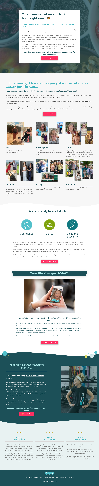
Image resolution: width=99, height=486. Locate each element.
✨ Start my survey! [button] (49, 58)
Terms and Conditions (51, 479)
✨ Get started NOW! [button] (49, 343)
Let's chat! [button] (49, 114)
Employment (29, 479)
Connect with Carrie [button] (49, 262)
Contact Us (71, 479)
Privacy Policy (38, 479)
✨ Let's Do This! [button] (27, 415)
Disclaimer (62, 479)
